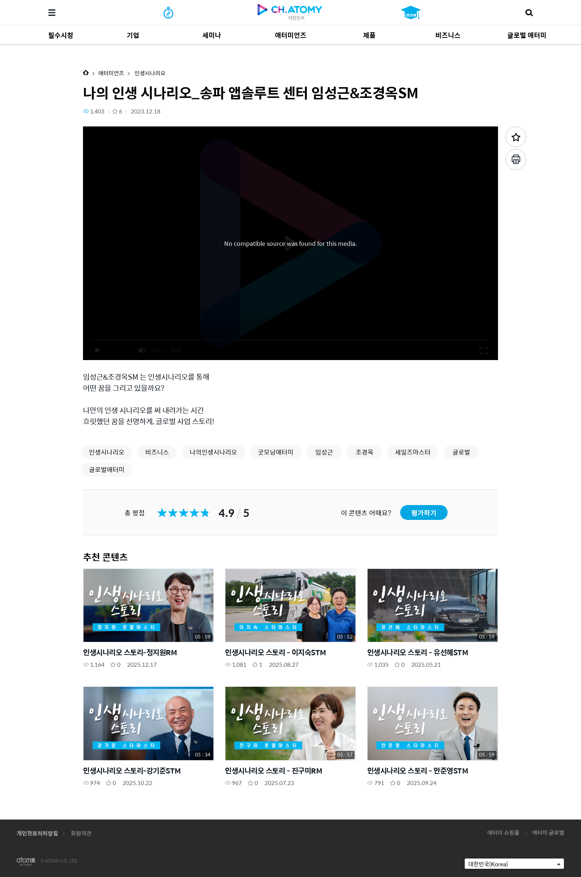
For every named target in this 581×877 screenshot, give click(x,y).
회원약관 (81, 833)
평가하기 (423, 513)
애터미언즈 (111, 73)
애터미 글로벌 (548, 832)
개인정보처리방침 (37, 833)
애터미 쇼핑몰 (503, 832)
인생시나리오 (149, 73)
